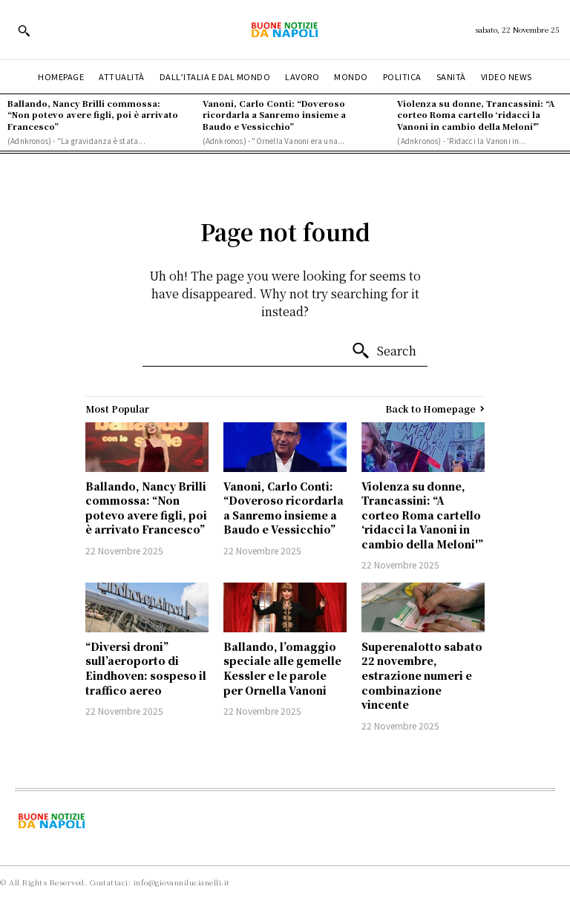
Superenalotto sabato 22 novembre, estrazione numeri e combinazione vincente (421, 675)
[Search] (384, 351)
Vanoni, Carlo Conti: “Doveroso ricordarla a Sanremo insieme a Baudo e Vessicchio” (274, 114)
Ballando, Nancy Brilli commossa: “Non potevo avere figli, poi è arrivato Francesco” (92, 114)
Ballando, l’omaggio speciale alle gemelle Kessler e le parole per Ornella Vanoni (282, 668)
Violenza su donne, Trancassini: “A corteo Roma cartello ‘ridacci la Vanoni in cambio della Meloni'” (475, 114)
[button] (23, 30)
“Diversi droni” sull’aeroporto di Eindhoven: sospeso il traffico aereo (145, 668)
